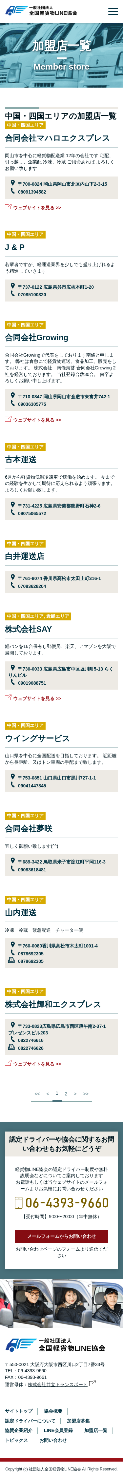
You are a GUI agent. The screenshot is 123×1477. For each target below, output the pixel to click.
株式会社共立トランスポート (58, 1384)
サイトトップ (18, 1411)
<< (37, 1093)
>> (85, 1093)
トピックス (16, 1440)
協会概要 (53, 1411)
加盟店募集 (78, 1421)
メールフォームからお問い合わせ (61, 1236)
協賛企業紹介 (18, 1430)
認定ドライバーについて (30, 1421)
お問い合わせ (53, 1440)
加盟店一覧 (95, 1430)
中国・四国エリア (25, 125)
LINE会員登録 (58, 1430)
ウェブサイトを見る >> (37, 207)
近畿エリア (57, 616)
